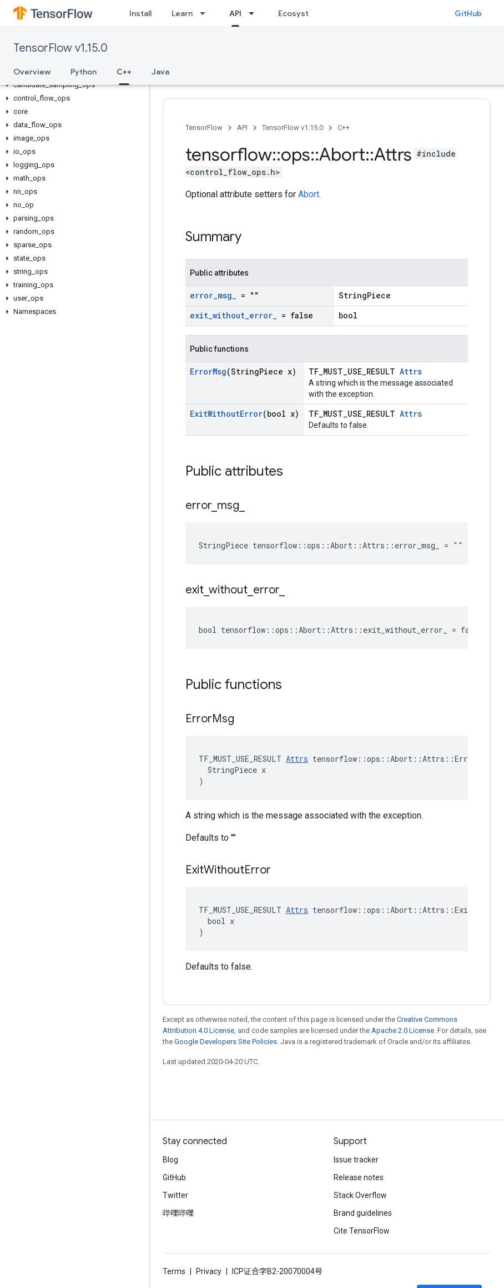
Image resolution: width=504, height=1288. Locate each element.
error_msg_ (213, 295)
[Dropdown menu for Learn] (206, 13)
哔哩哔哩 (178, 1213)
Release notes (359, 1177)
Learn (182, 13)
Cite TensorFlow (362, 1230)
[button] (72, 85)
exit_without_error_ (233, 315)
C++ (343, 127)
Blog (170, 1159)
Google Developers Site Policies (225, 1041)
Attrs (411, 371)
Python (83, 72)
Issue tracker (356, 1159)
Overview (32, 72)
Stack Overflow (360, 1195)
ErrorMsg (208, 371)
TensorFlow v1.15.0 (60, 48)
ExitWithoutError (226, 413)
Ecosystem (299, 13)
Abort (308, 194)
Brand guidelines (363, 1213)
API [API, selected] (235, 13)
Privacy (208, 1271)
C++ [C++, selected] (124, 72)
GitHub (468, 13)
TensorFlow (204, 127)
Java (160, 72)
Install (140, 13)
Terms (174, 1271)
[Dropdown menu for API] (254, 13)
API (242, 127)
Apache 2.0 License (402, 1030)
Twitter (175, 1195)
